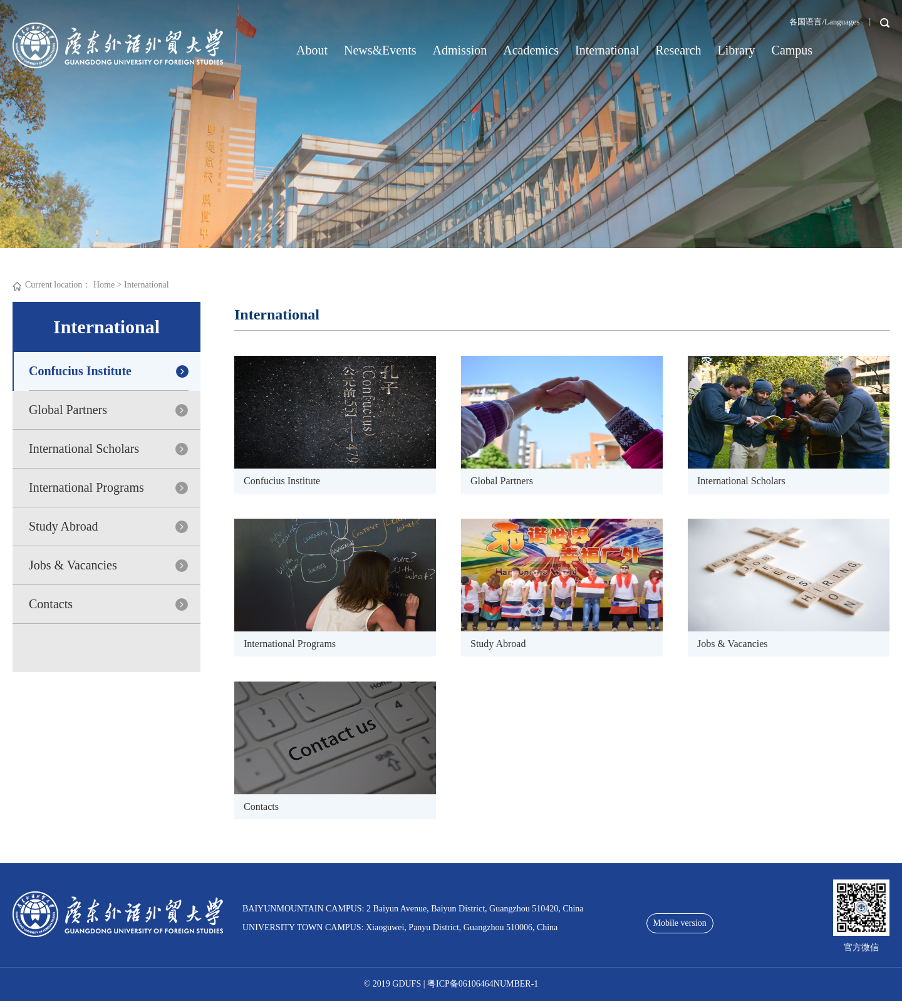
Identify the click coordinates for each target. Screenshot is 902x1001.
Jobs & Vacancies (73, 565)
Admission (460, 50)
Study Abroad (63, 526)
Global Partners (68, 410)
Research (678, 50)
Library (736, 50)
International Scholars (84, 448)
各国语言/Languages (824, 21)
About (312, 50)
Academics (531, 50)
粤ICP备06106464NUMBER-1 (482, 983)
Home (104, 284)
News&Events (380, 50)
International (607, 50)
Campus (792, 50)
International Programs (86, 487)
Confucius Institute (80, 371)
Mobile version (680, 923)
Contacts (51, 604)
